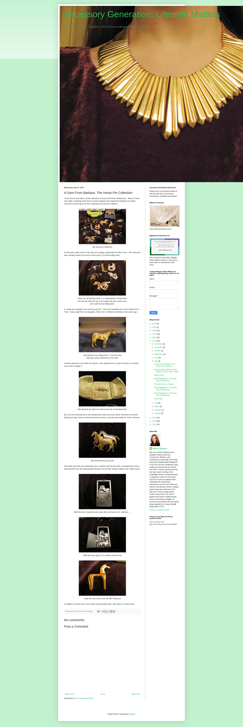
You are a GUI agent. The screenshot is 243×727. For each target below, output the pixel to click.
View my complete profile (159, 510)
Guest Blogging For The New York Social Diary (165, 380)
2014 (154, 418)
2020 (154, 324)
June (156, 358)
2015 (154, 341)
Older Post (136, 694)
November (158, 347)
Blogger (132, 714)
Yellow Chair (159, 375)
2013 (154, 421)
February (158, 410)
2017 (154, 334)
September (158, 354)
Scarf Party (158, 399)
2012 (154, 424)
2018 (154, 331)
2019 (154, 327)
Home (102, 694)
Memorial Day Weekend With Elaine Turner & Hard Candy (166, 371)
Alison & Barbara (159, 449)
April (156, 403)
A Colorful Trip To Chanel (163, 384)
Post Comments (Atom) (84, 698)
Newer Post (69, 694)
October (157, 351)
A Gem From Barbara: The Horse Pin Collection (164, 365)
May (156, 361)
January (157, 413)
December (158, 344)
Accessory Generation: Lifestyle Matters (142, 14)
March (157, 407)
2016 (154, 337)
